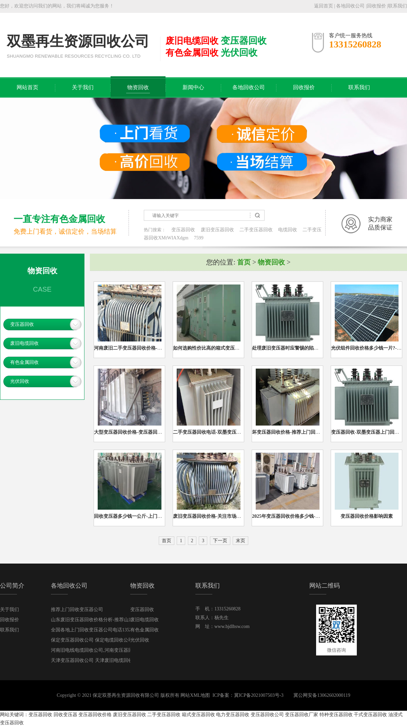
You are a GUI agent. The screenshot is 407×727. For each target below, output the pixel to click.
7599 (199, 237)
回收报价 (376, 5)
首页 (244, 262)
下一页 (220, 540)
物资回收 (138, 87)
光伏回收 (19, 381)
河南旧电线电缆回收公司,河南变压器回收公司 (99, 650)
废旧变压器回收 (217, 229)
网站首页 (27, 87)
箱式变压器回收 (198, 714)
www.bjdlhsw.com (232, 626)
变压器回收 (183, 229)
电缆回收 (287, 229)
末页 (240, 540)
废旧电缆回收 (24, 343)
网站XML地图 (195, 695)
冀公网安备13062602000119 (321, 695)
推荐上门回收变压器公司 (77, 609)
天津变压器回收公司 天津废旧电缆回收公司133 (100, 660)
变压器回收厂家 (301, 714)
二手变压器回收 (256, 229)
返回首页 (323, 5)
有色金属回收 (24, 362)
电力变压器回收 (232, 714)
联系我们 (397, 5)
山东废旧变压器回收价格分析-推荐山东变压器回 (101, 619)
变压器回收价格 (95, 714)
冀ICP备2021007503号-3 (258, 695)
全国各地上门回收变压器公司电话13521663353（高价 (106, 629)
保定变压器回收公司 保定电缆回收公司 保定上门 (102, 640)
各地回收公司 (350, 5)
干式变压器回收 (370, 714)
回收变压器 (65, 714)
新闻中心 (193, 87)
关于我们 (83, 87)
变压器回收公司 (267, 714)
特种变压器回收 (336, 714)
